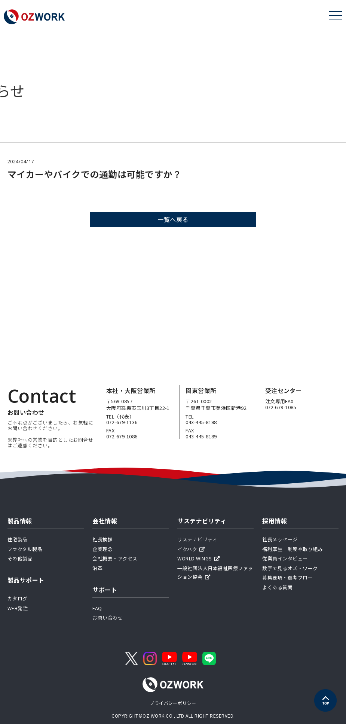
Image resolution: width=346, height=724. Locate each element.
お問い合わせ (107, 617)
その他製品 (20, 558)
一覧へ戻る (172, 220)
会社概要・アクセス (114, 558)
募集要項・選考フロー (287, 577)
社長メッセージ (279, 539)
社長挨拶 (102, 539)
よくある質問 (277, 587)
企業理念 (102, 549)
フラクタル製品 (24, 549)
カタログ (17, 598)
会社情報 (104, 520)
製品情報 (19, 520)
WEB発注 (17, 608)
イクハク (191, 549)
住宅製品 (17, 539)
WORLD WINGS (198, 558)
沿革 (97, 568)
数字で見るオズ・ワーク (290, 568)
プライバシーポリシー (173, 703)
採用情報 (274, 520)
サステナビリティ (201, 520)
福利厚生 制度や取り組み (292, 549)
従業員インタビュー (284, 558)
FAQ (97, 608)
